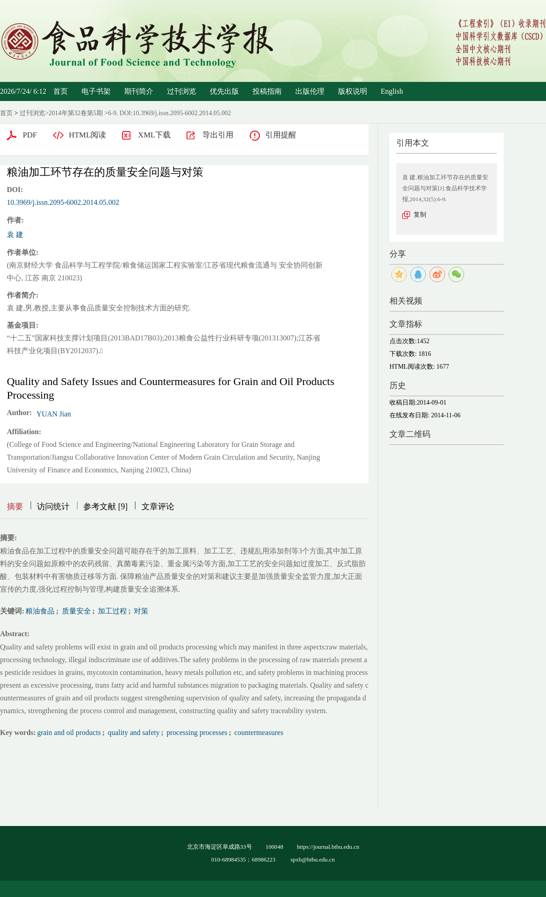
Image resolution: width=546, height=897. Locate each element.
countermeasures (258, 732)
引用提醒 (280, 135)
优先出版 (224, 91)
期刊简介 (138, 91)
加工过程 (111, 611)
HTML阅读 (87, 135)
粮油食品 (40, 611)
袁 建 (15, 234)
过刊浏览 (181, 91)
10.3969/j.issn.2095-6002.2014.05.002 (63, 202)
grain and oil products (69, 732)
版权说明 (352, 91)
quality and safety (133, 732)
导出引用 (217, 135)
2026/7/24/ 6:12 (23, 91)
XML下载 (154, 135)
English (392, 91)
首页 (60, 91)
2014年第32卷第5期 (76, 113)
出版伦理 (309, 91)
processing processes (196, 732)
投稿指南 (267, 91)
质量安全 (75, 611)
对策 (140, 611)
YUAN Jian (53, 414)
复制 (420, 214)
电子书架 (96, 91)
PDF (30, 135)
